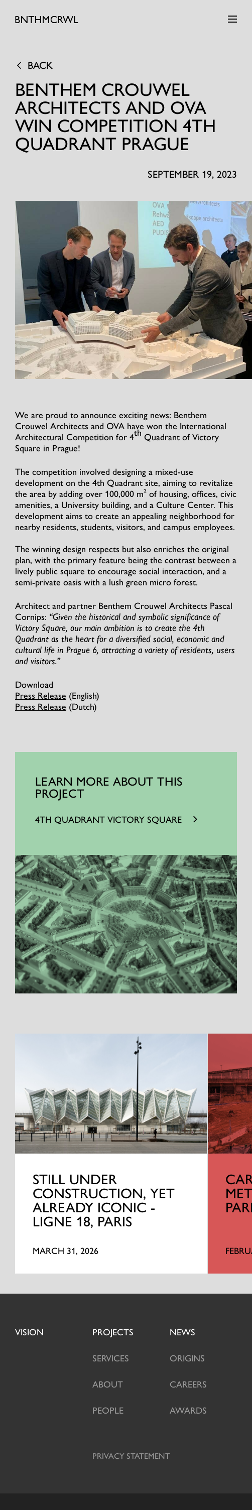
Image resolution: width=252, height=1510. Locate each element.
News (182, 1331)
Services (110, 1357)
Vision (29, 1331)
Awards (188, 1410)
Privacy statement (131, 1455)
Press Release (40, 695)
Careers (188, 1383)
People (107, 1410)
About (107, 1383)
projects (113, 1331)
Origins (187, 1357)
